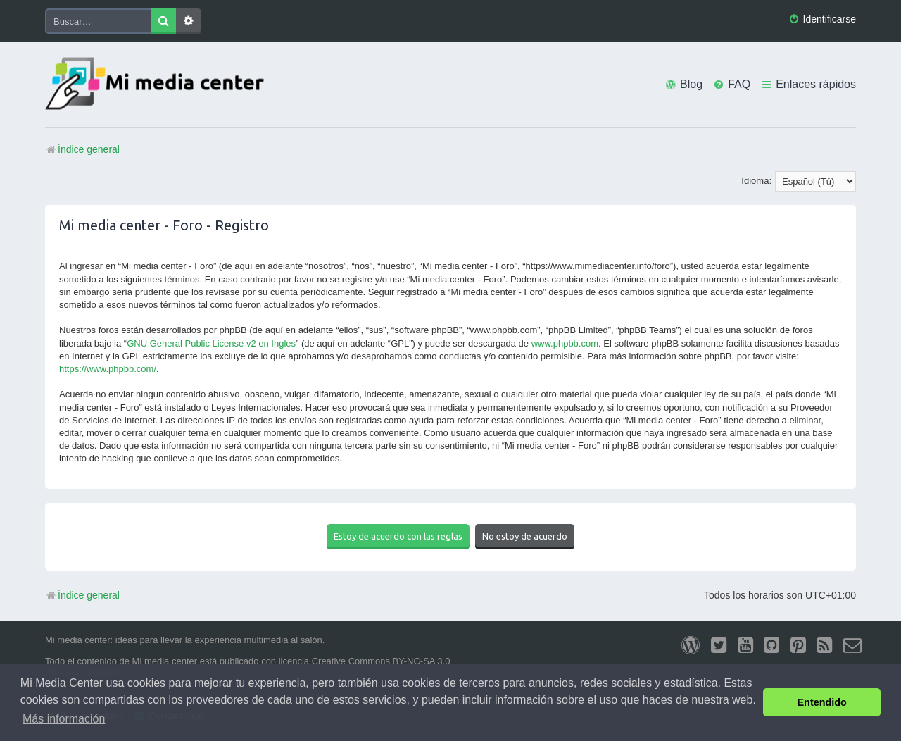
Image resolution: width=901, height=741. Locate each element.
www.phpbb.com (564, 343)
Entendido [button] (822, 702)
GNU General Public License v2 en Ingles (211, 343)
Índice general (82, 595)
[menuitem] (822, 19)
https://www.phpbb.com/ (107, 368)
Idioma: (756, 180)
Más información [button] (64, 719)
